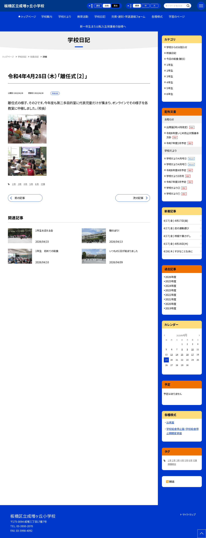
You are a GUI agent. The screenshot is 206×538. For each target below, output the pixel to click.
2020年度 (170, 304)
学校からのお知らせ (176, 47)
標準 (137, 5)
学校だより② (176, 187)
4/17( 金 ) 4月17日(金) (176, 220)
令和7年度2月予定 (179, 143)
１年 (169, 460)
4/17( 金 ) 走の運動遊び (176, 228)
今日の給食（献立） (175, 58)
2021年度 (170, 299)
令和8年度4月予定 (179, 170)
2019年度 (170, 308)
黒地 (115, 5)
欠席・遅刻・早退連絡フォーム (128, 17)
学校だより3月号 (178, 176)
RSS (171, 482)
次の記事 (138, 198)
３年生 (169, 76)
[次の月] (199, 335)
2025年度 (170, 281)
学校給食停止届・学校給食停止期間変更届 (182, 431)
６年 (37, 184)
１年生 (169, 64)
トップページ (28, 17)
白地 (107, 5)
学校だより (64, 17)
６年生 (169, 94)
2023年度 (170, 290)
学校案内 (46, 17)
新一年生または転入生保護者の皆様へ (103, 26)
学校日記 (99, 17)
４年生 (169, 82)
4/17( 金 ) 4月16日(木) (176, 243)
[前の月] (164, 335)
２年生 (169, 70)
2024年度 (170, 286)
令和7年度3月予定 (179, 181)
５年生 (169, 88)
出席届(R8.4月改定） (180, 127)
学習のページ (177, 17)
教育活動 (82, 17)
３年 (19, 184)
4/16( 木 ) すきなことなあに (178, 251)
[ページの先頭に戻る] (202, 534)
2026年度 (170, 277)
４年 (25, 184)
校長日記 (171, 53)
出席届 (170, 422)
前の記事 (20, 198)
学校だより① (176, 193)
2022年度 (170, 295)
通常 (98, 5)
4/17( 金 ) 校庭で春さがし (177, 236)
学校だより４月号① (180, 164)
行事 (43, 184)
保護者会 (172, 464)
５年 (31, 184)
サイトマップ (189, 514)
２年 (14, 184)
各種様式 (157, 17)
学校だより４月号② (180, 158)
